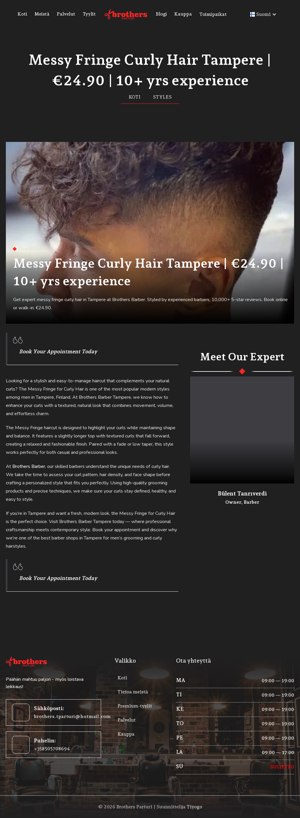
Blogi (161, 14)
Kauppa (183, 14)
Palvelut (66, 14)
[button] (221, 14)
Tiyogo (194, 806)
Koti (22, 14)
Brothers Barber (28, 466)
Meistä (42, 14)
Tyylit (89, 14)
